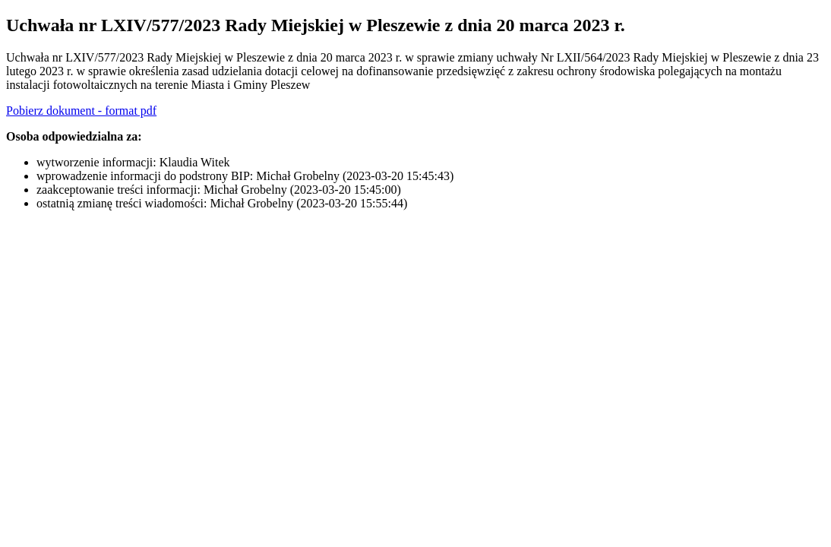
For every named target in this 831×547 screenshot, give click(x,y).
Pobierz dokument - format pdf (81, 110)
